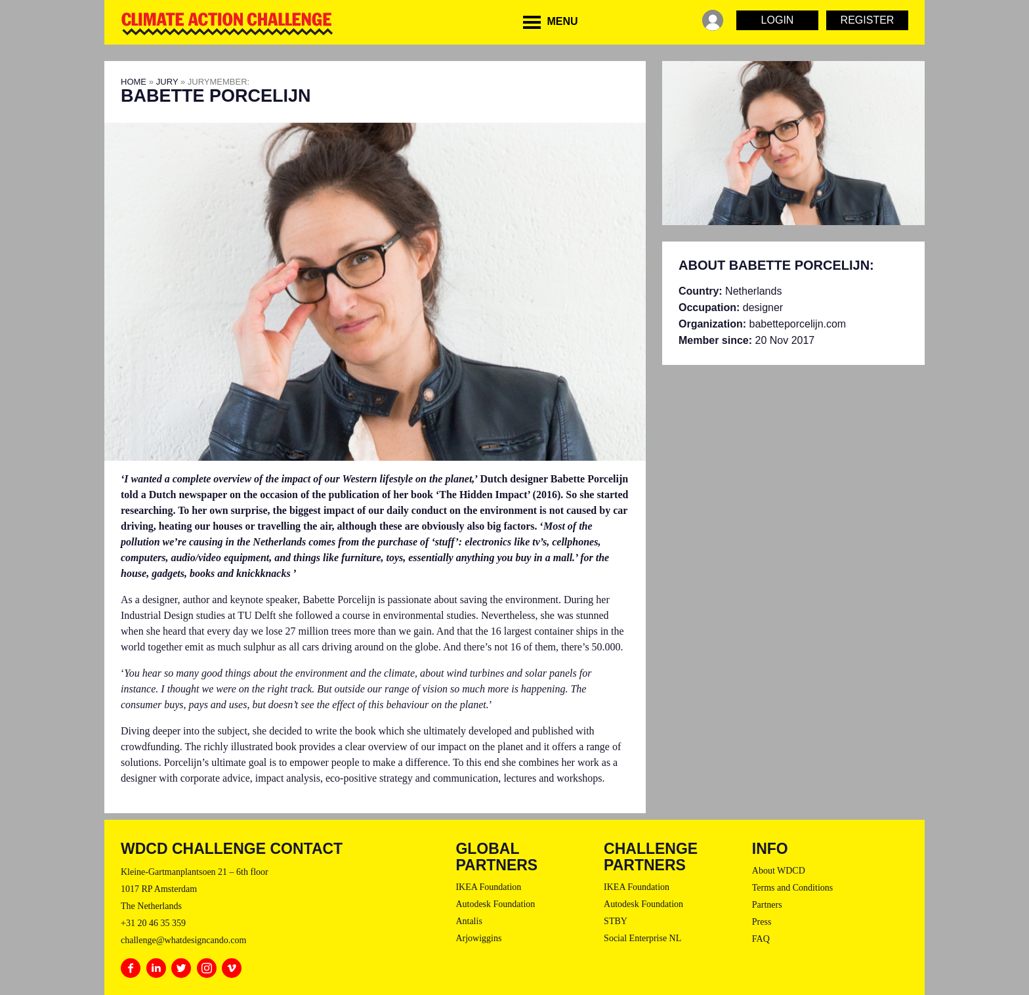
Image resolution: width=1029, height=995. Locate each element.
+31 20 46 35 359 (153, 923)
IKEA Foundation (488, 887)
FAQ (761, 939)
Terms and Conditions (792, 888)
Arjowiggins (478, 938)
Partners (767, 905)
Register (867, 20)
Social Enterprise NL (642, 938)
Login (777, 20)
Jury (167, 82)
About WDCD (778, 871)
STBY (615, 921)
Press (762, 922)
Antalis (468, 921)
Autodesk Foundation (495, 904)
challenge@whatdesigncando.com (183, 940)
